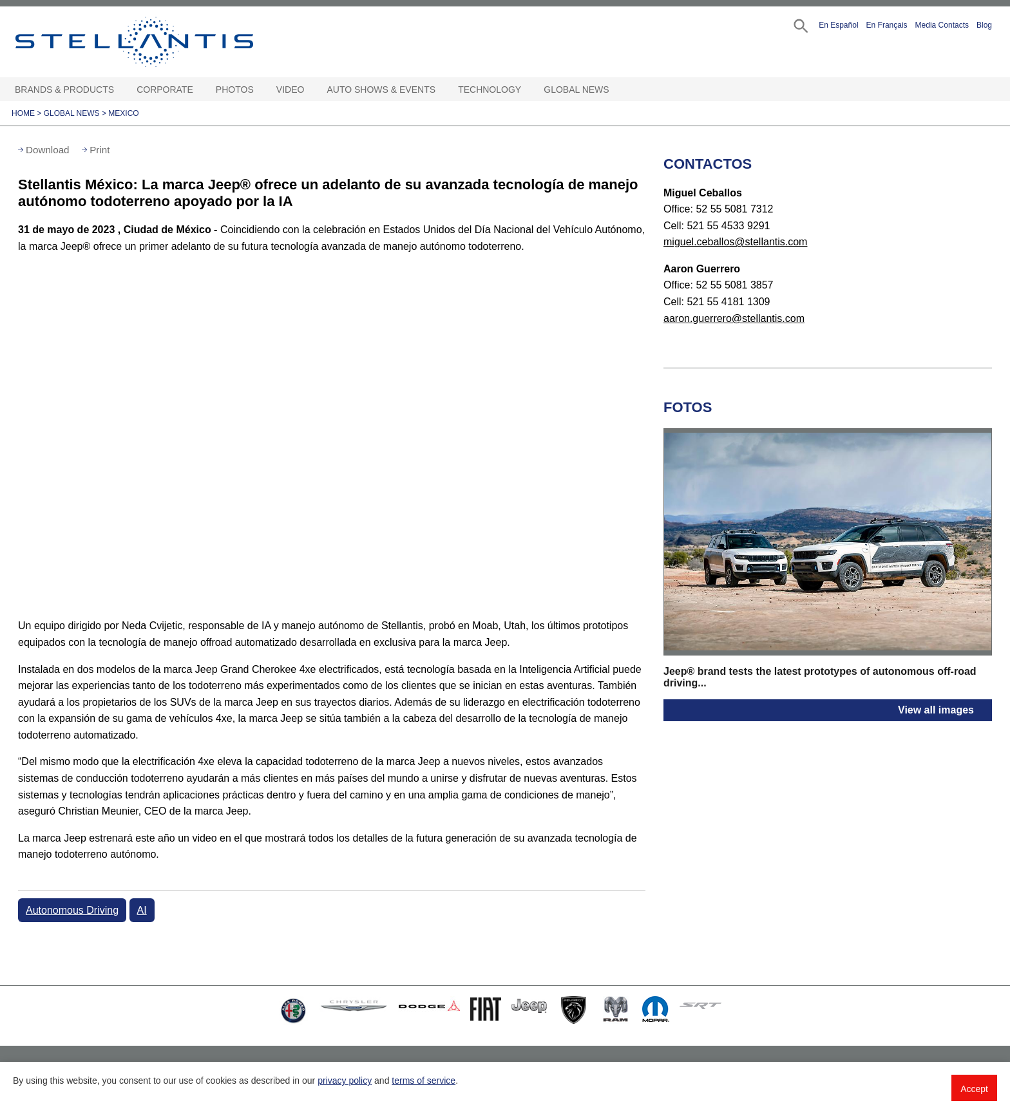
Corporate (165, 89)
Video (290, 89)
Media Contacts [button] (942, 25)
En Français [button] (887, 25)
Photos (235, 89)
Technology (489, 89)
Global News (576, 89)
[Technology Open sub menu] (527, 90)
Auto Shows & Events (381, 89)
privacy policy (345, 1080)
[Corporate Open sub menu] (199, 90)
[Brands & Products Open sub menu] (120, 90)
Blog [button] (984, 25)
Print (100, 149)
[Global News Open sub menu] (615, 90)
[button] (799, 25)
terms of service (423, 1080)
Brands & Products (64, 89)
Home (23, 113)
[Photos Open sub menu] (260, 90)
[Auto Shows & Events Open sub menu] (441, 90)
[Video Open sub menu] (310, 90)
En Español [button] (838, 25)
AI (142, 910)
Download (48, 149)
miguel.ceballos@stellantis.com (735, 241)
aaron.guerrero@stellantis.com (734, 318)
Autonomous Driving (72, 910)
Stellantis (163, 42)
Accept (974, 1089)
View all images (936, 709)
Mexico (123, 113)
